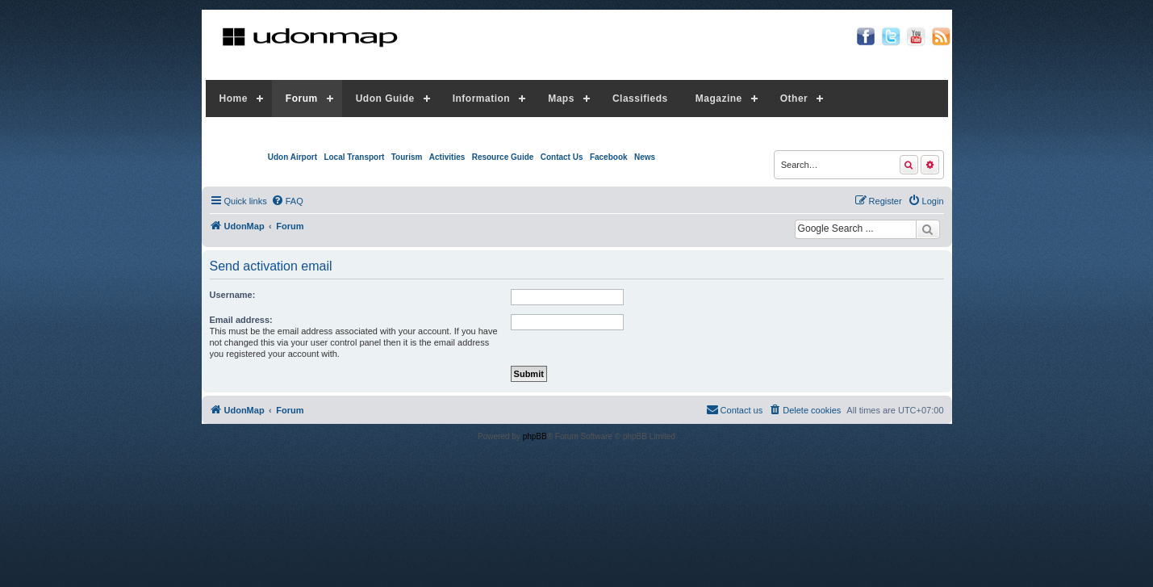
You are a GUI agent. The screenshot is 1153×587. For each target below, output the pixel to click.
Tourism (407, 157)
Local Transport (354, 157)
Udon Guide (385, 98)
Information (482, 98)
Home (233, 98)
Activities (447, 157)
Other (794, 98)
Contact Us (562, 157)
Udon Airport (292, 157)
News (644, 157)
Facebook (609, 157)
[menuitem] (287, 201)
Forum (302, 98)
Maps (561, 98)
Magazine (719, 98)
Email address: (241, 320)
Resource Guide (503, 157)
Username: (233, 295)
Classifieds (640, 98)
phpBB (535, 436)
